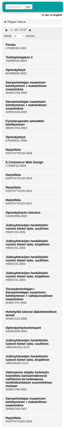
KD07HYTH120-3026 (19, 153)
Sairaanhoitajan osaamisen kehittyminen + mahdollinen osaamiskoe (26, 86)
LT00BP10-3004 (16, 165)
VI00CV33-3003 (16, 263)
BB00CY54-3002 (16, 127)
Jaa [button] (45, 15)
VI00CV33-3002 (16, 232)
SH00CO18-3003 (16, 111)
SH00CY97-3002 (16, 302)
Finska (11, 44)
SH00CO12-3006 (16, 318)
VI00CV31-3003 (16, 279)
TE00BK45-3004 (16, 60)
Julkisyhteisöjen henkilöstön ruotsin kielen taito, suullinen (27, 227)
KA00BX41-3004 (16, 140)
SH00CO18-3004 (16, 92)
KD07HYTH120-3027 (19, 203)
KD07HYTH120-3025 (19, 178)
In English (56, 15)
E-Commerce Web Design (24, 162)
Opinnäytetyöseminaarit (23, 327)
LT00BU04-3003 (16, 48)
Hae (28, 6)
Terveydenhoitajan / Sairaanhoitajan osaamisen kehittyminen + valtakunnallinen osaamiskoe (29, 294)
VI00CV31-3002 (16, 247)
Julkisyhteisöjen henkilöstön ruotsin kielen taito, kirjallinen (27, 242)
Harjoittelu (13, 149)
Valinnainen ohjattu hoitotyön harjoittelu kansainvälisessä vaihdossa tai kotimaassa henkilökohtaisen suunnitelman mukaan (29, 379)
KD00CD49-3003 (16, 331)
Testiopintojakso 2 (19, 57)
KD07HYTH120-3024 (19, 190)
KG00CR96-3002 (16, 216)
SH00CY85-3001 (16, 389)
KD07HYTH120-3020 (19, 421)
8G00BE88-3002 (16, 73)
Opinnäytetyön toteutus (23, 212)
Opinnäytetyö (15, 70)
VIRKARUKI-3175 (17, 363)
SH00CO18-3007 (16, 408)
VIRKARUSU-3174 (17, 347)
